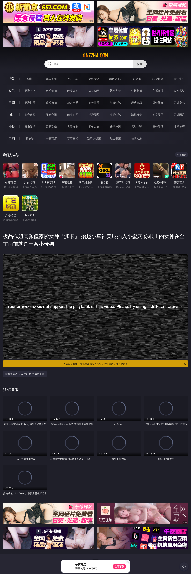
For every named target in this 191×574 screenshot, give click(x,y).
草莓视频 (72, 138)
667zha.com (95, 55)
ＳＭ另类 (179, 91)
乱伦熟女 (157, 102)
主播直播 (157, 91)
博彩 (12, 78)
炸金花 (137, 79)
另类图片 (179, 114)
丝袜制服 (136, 91)
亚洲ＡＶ (30, 91)
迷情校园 (115, 126)
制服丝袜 (115, 102)
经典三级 (136, 102)
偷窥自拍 (30, 114)
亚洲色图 (51, 114)
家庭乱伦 (51, 126)
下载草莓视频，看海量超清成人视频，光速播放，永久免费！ (124, 364)
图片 (12, 114)
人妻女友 (72, 126)
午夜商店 (51, 138)
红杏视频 (115, 138)
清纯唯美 (136, 114)
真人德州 (51, 79)
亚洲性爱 (30, 102)
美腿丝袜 (115, 114)
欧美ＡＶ (72, 91)
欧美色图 (72, 114)
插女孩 (30, 138)
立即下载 (119, 566)
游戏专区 (94, 79)
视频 (12, 90)
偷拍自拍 (51, 102)
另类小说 (136, 126)
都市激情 (30, 126)
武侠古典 (94, 126)
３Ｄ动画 (94, 91)
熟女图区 (157, 114)
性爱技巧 (179, 126)
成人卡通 (72, 102)
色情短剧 (136, 138)
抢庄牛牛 (179, 79)
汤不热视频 (94, 138)
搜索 (140, 64)
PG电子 (30, 79)
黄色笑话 (157, 126)
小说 (12, 126)
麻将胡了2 (115, 79)
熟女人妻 (115, 91)
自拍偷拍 (51, 91)
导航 (12, 138)
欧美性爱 (94, 102)
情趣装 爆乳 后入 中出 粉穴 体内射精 (24, 374)
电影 (12, 102)
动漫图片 (94, 114)
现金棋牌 (157, 79)
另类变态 (179, 102)
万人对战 (72, 79)
